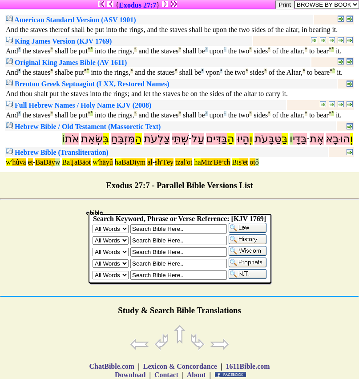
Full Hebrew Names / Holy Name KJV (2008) (78, 105)
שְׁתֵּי (180, 139)
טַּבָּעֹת (268, 139)
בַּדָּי (300, 139)
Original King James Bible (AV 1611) (66, 62)
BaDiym (133, 162)
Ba (66, 162)
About (197, 375)
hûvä (19, 162)
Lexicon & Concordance (180, 366)
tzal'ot (183, 162)
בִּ (106, 139)
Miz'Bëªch (215, 162)
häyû (106, 162)
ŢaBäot (80, 162)
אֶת (317, 139)
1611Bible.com (247, 366)
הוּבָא (338, 139)
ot (252, 162)
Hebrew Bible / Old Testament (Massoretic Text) (83, 126)
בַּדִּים (216, 139)
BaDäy (45, 162)
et (30, 162)
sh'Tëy (164, 162)
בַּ (285, 139)
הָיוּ (243, 139)
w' (9, 162)
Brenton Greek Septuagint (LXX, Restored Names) (87, 84)
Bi (235, 162)
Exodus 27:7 (137, 5)
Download (130, 375)
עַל (197, 139)
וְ (351, 139)
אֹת (72, 139)
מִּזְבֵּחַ (123, 139)
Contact (166, 375)
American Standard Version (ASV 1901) (71, 20)
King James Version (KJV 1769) (59, 41)
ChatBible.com (111, 366)
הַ (230, 139)
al (150, 162)
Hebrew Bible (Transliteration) (57, 152)
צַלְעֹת (157, 139)
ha (118, 162)
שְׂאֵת (92, 139)
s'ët (243, 162)
